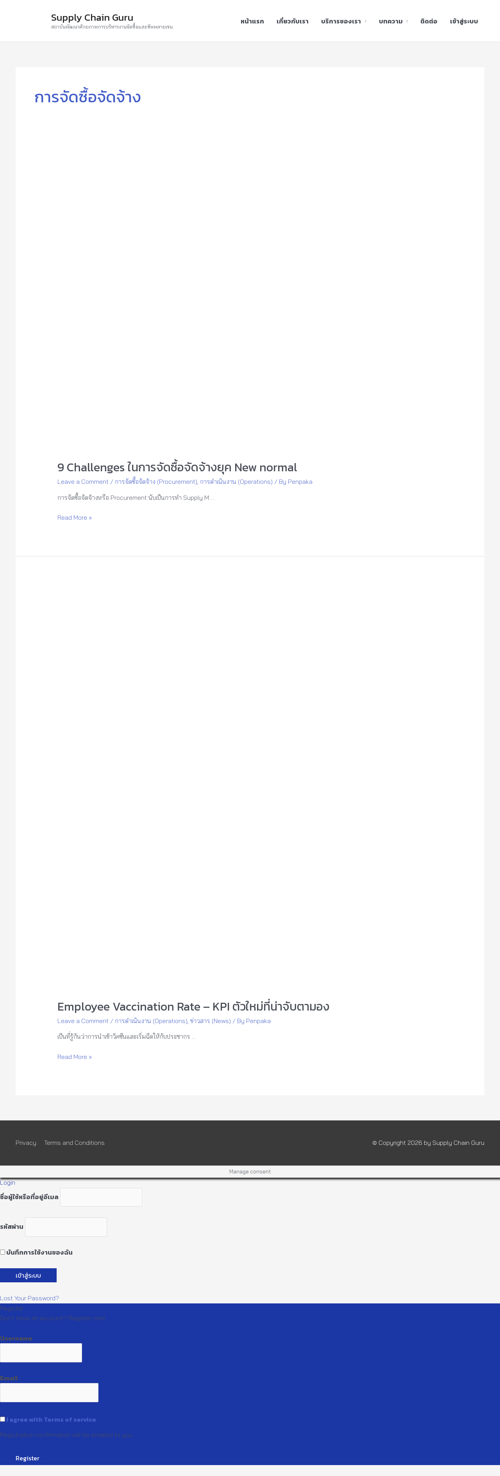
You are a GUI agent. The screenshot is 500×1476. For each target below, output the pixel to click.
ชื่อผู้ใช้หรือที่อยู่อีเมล (29, 1196)
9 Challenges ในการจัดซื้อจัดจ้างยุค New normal (177, 467)
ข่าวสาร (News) (210, 1021)
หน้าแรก (252, 21)
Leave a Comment (83, 481)
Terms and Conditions (74, 1142)
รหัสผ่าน (11, 1226)
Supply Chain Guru (92, 17)
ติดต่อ (429, 21)
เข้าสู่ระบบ (464, 21)
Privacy (26, 1142)
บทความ (391, 21)
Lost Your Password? (29, 1298)
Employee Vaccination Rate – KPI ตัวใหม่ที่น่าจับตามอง (193, 1006)
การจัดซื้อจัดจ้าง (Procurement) (156, 481)
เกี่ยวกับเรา (293, 21)
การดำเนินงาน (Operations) (236, 481)
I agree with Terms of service (51, 1419)
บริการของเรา (341, 21)
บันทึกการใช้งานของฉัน (36, 1252)
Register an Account (28, 1328)
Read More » (74, 517)
